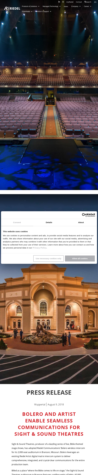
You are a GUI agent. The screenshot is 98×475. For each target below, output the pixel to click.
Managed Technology (52, 6)
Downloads (27, 11)
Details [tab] (49, 222)
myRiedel (69, 2)
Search (87, 2)
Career (87, 6)
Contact (79, 2)
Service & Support (43, 11)
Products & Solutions (31, 6)
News (66, 6)
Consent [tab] (17, 222)
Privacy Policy (39, 248)
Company (76, 6)
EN (95, 2)
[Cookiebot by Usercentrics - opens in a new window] (84, 215)
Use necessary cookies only (48, 258)
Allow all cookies (80, 258)
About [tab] (81, 222)
